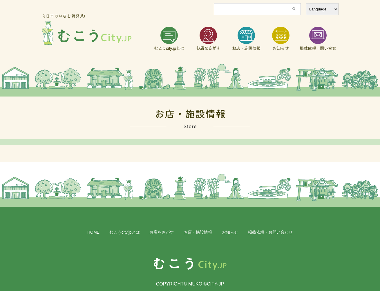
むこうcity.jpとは (124, 232)
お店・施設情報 (198, 232)
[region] (190, 80)
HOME (93, 232)
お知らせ (230, 232)
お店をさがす (161, 232)
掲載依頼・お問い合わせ (270, 232)
